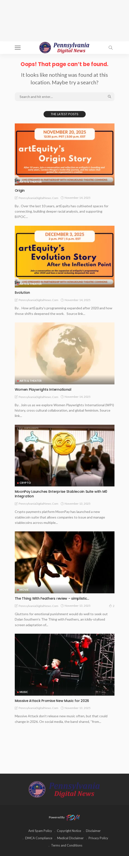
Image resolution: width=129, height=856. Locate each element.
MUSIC (24, 692)
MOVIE (24, 589)
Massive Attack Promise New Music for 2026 (52, 700)
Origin (20, 190)
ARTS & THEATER (31, 181)
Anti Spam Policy (40, 831)
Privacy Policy (98, 838)
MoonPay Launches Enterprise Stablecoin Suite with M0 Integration (61, 494)
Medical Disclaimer (70, 838)
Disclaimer (93, 831)
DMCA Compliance (38, 838)
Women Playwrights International (43, 389)
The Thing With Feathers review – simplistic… (52, 598)
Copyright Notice (69, 831)
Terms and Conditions (66, 845)
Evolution (22, 292)
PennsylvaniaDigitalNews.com (38, 198)
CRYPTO (25, 482)
